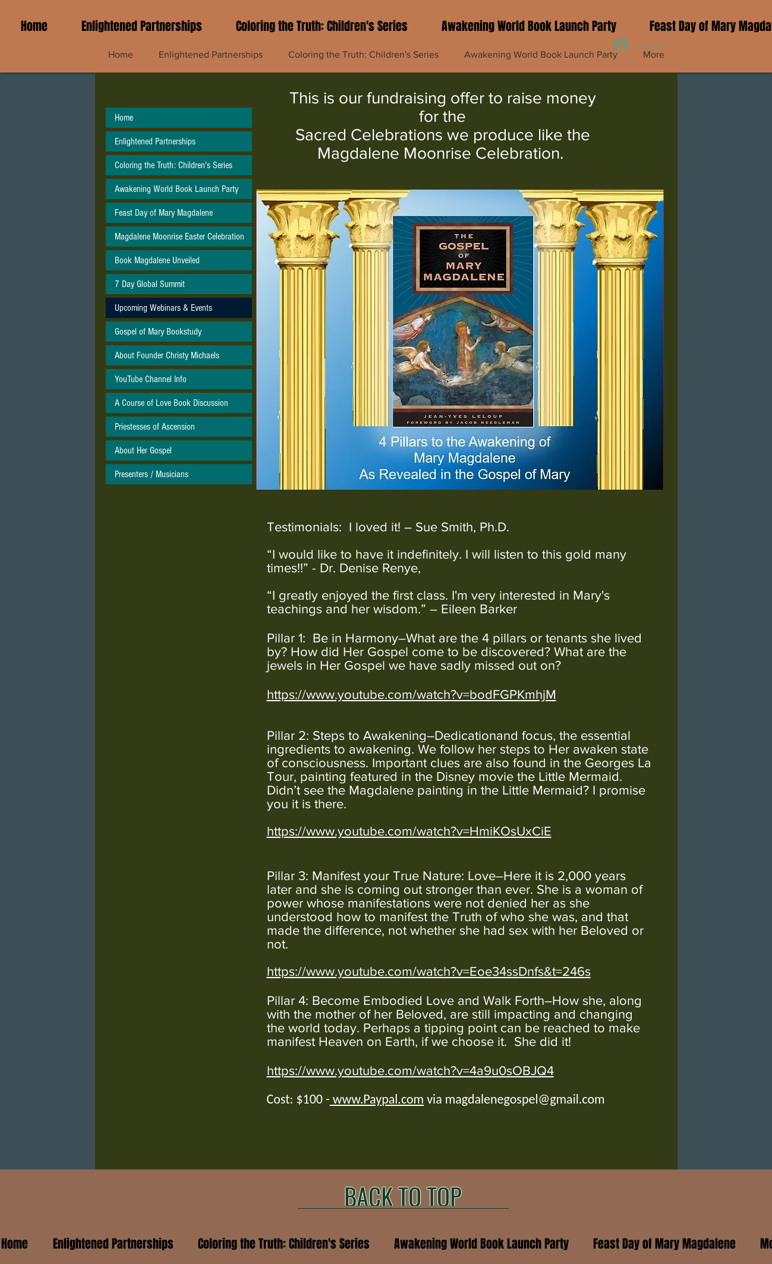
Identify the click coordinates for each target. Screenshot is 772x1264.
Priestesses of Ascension (155, 426)
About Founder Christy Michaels (167, 355)
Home (124, 117)
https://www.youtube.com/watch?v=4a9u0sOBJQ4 (410, 1070)
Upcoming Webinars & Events (163, 307)
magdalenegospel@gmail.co (519, 1099)
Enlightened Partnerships (155, 141)
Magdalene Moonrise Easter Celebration (179, 236)
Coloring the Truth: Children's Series (173, 165)
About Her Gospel (143, 450)
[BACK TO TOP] (403, 1196)
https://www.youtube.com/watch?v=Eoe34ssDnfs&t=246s (429, 971)
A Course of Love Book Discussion (171, 403)
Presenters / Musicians (151, 474)
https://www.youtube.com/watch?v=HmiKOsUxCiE (409, 831)
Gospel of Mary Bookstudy (158, 331)
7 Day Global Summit (150, 284)
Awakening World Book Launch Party (176, 189)
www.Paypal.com (377, 1099)
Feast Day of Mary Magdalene (164, 212)
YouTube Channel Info (151, 379)
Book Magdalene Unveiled (157, 260)
